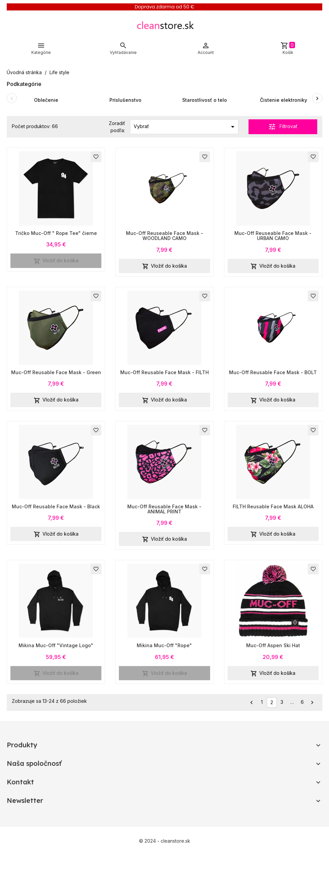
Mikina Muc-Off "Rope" (164, 645)
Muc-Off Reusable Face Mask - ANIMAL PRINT (164, 509)
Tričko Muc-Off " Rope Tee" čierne (56, 233)
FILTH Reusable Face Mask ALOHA (273, 506)
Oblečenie (46, 100)
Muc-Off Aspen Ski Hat (273, 645)
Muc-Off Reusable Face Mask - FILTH (164, 372)
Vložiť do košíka (56, 261)
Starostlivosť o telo (204, 100)
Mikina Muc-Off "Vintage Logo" (56, 645)
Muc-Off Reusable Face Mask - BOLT (273, 372)
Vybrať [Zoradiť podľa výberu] (185, 127)
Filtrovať (282, 127)
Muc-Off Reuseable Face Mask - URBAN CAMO (272, 235)
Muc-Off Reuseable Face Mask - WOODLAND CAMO (164, 235)
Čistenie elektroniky (283, 100)
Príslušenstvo (125, 100)
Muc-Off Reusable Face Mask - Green (56, 372)
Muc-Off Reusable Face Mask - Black (56, 506)
